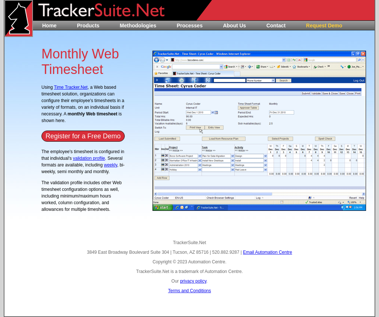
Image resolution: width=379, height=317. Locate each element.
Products (88, 25)
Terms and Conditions (189, 290)
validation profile (89, 158)
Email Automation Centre (267, 252)
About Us (234, 25)
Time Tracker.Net (71, 87)
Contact (276, 25)
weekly (110, 165)
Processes (189, 25)
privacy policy (193, 281)
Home (49, 25)
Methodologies (138, 25)
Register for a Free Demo (83, 136)
